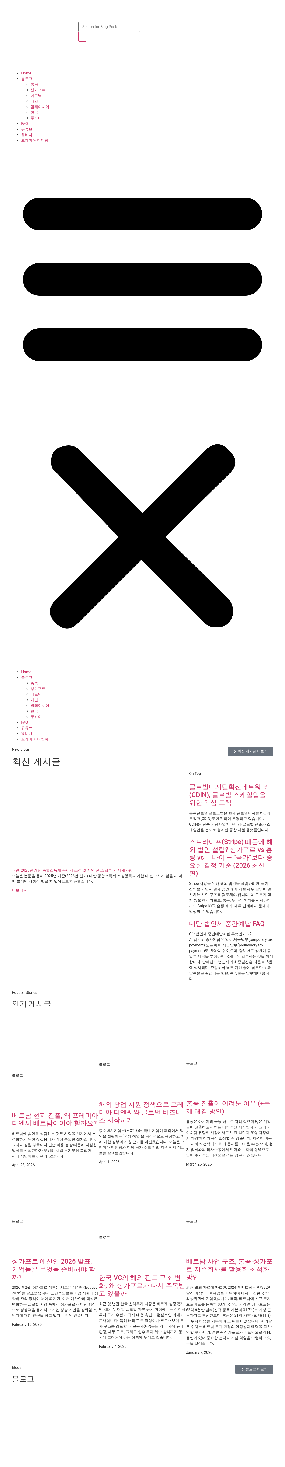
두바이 (36, 118)
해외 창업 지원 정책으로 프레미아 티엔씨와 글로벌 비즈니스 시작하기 (141, 1112)
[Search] (82, 37)
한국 (34, 112)
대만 (34, 101)
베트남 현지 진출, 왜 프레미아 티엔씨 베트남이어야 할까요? (55, 1119)
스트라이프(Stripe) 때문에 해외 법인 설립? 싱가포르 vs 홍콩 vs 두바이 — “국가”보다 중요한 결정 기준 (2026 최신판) (231, 857)
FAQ (24, 123)
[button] (142, 406)
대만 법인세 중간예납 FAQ (227, 924)
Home (26, 73)
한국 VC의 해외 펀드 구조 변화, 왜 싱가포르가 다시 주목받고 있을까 (142, 1285)
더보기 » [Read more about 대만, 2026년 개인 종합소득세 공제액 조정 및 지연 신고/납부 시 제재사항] (19, 890)
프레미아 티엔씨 (34, 140)
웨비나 (26, 135)
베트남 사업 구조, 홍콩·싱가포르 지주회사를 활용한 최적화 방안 (229, 1269)
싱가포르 (38, 90)
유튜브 (26, 129)
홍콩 (34, 84)
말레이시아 (40, 107)
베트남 (36, 95)
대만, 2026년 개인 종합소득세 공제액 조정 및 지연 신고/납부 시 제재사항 (72, 870)
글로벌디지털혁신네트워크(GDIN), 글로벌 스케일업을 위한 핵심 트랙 (228, 794)
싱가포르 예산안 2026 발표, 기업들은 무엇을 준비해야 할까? (53, 1269)
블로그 (26, 79)
